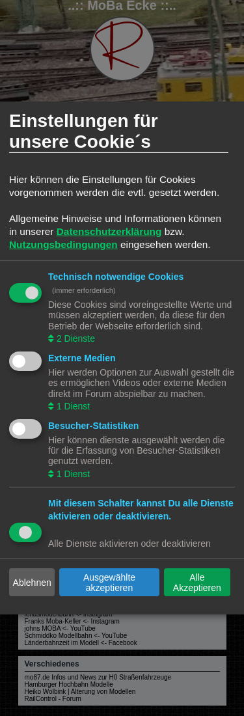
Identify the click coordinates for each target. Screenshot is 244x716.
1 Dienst (72, 406)
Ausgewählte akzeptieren (109, 582)
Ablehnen (32, 582)
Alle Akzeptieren (197, 582)
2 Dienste (74, 338)
